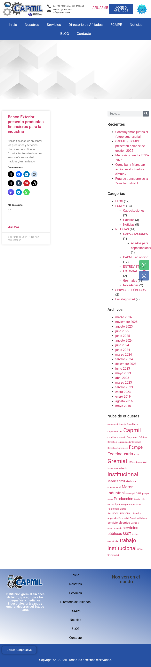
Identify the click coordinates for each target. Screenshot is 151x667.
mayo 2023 (123, 373)
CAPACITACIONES (135, 234)
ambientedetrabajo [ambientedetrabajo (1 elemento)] (116, 424)
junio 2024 (122, 350)
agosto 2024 (124, 340)
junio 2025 (122, 336)
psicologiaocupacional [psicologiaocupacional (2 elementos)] (128, 504)
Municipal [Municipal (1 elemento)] (130, 493)
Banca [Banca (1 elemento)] (135, 424)
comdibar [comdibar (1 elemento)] (112, 437)
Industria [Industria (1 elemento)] (123, 468)
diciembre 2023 (126, 364)
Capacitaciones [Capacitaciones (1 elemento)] (115, 431)
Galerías (128, 220)
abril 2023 (122, 378)
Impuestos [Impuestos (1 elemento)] (112, 468)
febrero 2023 (124, 387)
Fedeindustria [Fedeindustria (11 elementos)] (120, 453)
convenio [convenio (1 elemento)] (121, 437)
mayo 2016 (123, 406)
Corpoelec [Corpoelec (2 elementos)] (132, 437)
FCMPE (116, 25)
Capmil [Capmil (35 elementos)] (132, 430)
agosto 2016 (124, 401)
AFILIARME (100, 8)
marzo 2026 (123, 317)
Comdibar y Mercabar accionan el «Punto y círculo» (130, 169)
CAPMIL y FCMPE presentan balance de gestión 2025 (130, 146)
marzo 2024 (123, 354)
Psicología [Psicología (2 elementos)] (113, 508)
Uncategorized (125, 299)
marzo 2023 (123, 382)
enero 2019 (123, 396)
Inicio (13, 25)
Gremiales (130, 280)
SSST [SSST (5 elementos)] (127, 534)
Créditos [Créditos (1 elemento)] (143, 437)
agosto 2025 (124, 326)
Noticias (136, 25)
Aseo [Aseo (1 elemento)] (129, 424)
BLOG (64, 34)
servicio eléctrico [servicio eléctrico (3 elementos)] (118, 522)
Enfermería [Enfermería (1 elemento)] (122, 448)
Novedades (131, 285)
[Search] (146, 114)
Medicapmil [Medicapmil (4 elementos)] (116, 481)
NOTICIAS (122, 229)
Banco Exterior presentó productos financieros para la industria (26, 124)
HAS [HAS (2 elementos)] (130, 462)
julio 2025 (122, 331)
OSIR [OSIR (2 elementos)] (138, 493)
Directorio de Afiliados (86, 25)
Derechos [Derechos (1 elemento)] (112, 448)
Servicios (54, 25)
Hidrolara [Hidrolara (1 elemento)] (137, 462)
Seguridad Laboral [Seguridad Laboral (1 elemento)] (138, 518)
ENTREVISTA (132, 266)
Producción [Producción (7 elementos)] (123, 499)
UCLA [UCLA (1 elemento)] (140, 549)
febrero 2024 (124, 359)
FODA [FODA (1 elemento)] (136, 454)
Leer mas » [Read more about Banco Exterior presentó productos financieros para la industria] (14, 226)
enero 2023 (123, 392)
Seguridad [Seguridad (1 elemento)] (124, 518)
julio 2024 (122, 345)
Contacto (84, 34)
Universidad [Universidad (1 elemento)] (113, 555)
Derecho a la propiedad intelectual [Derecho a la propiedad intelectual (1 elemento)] (124, 442)
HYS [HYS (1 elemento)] (145, 462)
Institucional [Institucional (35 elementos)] (122, 474)
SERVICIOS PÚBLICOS (130, 290)
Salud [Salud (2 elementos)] (123, 508)
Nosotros (32, 25)
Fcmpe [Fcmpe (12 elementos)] (136, 447)
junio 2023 (122, 368)
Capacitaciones (133, 210)
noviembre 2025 (126, 322)
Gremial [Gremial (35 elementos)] (117, 461)
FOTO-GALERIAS (134, 271)
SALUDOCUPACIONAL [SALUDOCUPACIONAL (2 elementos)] (119, 513)
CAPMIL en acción (135, 257)
